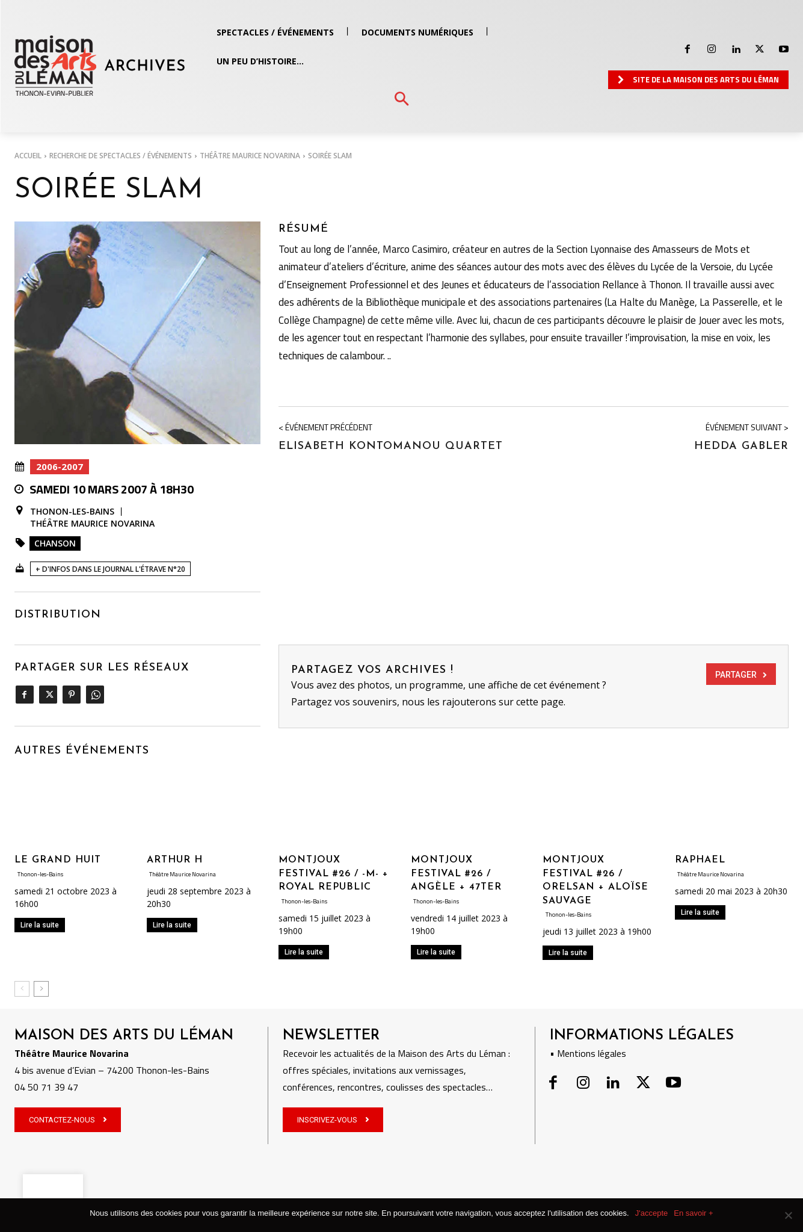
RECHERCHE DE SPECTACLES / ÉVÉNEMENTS (120, 155)
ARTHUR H (175, 860)
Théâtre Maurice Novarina (250, 155)
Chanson (55, 543)
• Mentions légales (588, 1053)
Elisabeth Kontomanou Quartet (390, 446)
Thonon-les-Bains (72, 512)
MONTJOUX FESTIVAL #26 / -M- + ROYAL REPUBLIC (333, 873)
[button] (401, 99)
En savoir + (693, 1213)
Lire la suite (39, 925)
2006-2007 (59, 466)
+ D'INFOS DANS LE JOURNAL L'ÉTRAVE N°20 (110, 569)
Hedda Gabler (741, 446)
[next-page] (41, 989)
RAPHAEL (700, 860)
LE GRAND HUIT (57, 860)
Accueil (28, 155)
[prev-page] (21, 989)
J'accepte (651, 1213)
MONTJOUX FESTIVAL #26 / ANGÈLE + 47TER (456, 873)
